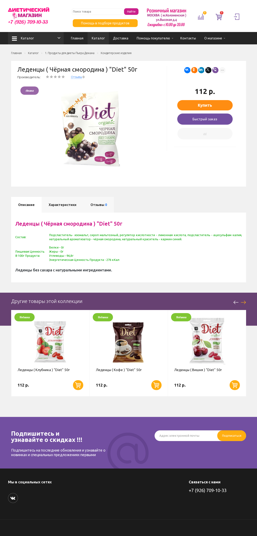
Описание (26, 205)
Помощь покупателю (153, 38)
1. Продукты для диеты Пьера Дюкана (69, 53)
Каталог (23, 38)
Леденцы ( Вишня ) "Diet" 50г (198, 370)
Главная (77, 38)
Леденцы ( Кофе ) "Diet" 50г (119, 370)
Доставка (120, 38)
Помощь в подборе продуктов (105, 23)
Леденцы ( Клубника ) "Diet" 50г (44, 370)
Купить (205, 105)
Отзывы (76, 77)
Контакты (188, 38)
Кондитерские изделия (116, 53)
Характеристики (62, 205)
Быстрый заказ (204, 119)
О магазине (213, 38)
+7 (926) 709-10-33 (207, 490)
